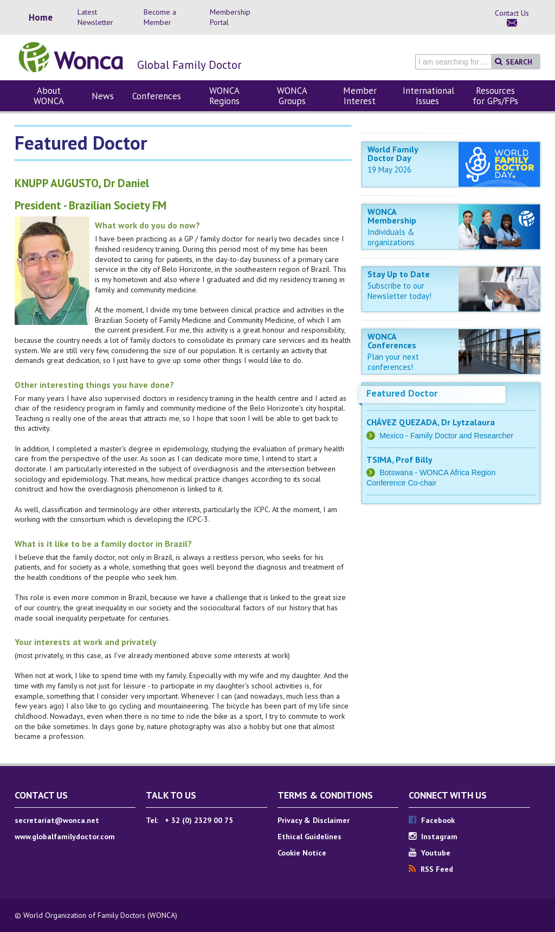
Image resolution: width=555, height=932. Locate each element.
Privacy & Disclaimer (314, 820)
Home (41, 17)
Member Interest (360, 96)
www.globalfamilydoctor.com (65, 836)
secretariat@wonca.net (57, 820)
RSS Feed (431, 869)
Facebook (432, 820)
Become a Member (160, 17)
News (103, 96)
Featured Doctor (401, 393)
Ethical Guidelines (309, 836)
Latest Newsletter (95, 17)
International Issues (428, 96)
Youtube (429, 853)
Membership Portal (230, 17)
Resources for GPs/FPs (495, 96)
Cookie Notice (302, 853)
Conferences (156, 96)
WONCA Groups (292, 96)
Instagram (433, 836)
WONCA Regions (224, 96)
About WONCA (49, 96)
